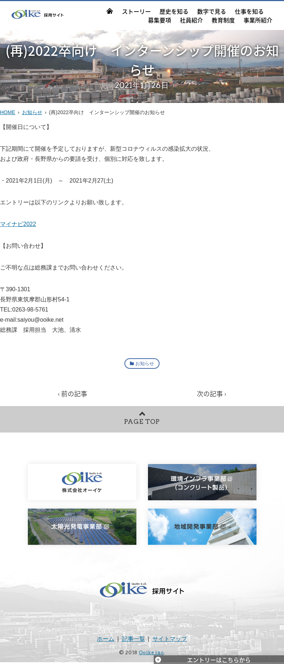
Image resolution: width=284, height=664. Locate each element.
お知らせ (32, 112)
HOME (7, 112)
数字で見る (211, 11)
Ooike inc (151, 654)
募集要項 (159, 20)
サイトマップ (169, 641)
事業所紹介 (257, 20)
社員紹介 (191, 20)
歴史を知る (174, 11)
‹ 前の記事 (72, 394)
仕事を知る (249, 11)
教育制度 (223, 20)
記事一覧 (133, 641)
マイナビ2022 (18, 224)
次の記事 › (211, 394)
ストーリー (136, 11)
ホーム (105, 641)
